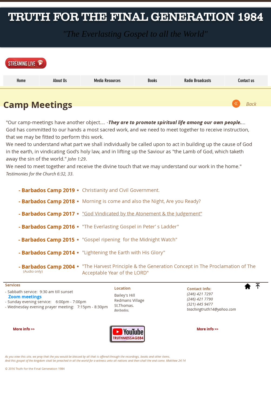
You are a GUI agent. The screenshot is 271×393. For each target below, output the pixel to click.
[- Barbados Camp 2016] (47, 226)
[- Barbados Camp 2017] (47, 213)
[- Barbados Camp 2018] (47, 201)
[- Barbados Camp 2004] (47, 266)
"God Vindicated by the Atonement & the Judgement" (142, 213)
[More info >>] (23, 329)
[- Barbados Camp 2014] (47, 252)
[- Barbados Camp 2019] (47, 190)
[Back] (251, 104)
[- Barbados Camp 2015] (47, 239)
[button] (107, 80)
